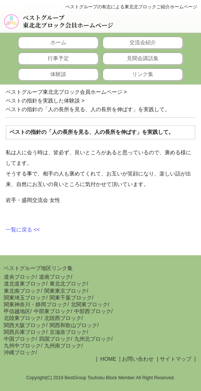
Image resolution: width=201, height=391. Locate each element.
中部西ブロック (92, 311)
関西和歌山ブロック (73, 325)
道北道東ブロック (25, 284)
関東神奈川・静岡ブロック (35, 304)
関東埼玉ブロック (25, 298)
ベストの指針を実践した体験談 (43, 101)
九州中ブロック (22, 346)
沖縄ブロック (20, 352)
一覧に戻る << (23, 230)
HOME (107, 359)
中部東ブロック (52, 311)
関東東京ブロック (65, 291)
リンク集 (142, 74)
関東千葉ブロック (71, 298)
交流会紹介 (142, 42)
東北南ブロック (22, 291)
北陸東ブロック (22, 318)
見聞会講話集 (143, 58)
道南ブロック (55, 277)
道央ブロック (20, 277)
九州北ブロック (92, 339)
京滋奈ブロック (68, 332)
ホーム (58, 42)
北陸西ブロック (62, 318)
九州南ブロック (62, 346)
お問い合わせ (138, 359)
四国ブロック (55, 339)
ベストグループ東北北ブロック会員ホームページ (68, 21)
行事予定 (58, 58)
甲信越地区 (17, 311)
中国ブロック (20, 339)
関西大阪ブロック (25, 325)
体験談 (58, 74)
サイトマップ (176, 359)
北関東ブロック (89, 304)
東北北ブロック (68, 284)
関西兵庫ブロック (25, 332)
